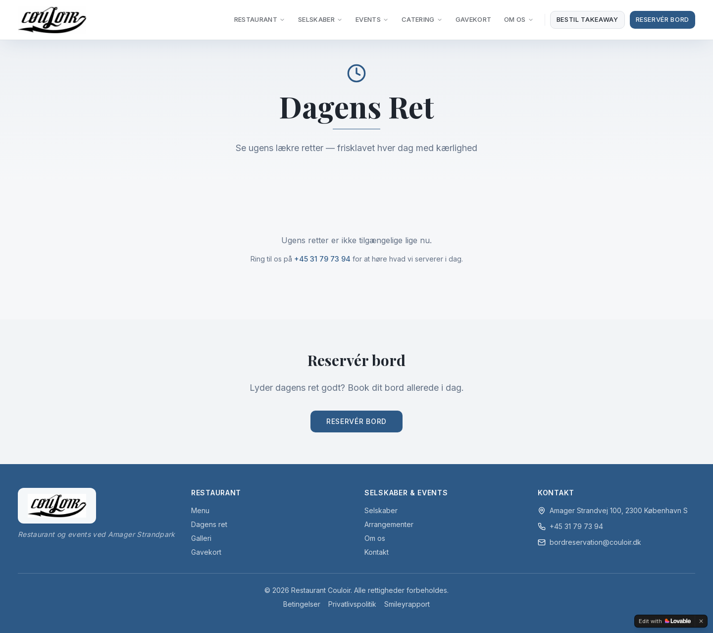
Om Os (519, 19)
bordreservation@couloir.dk (595, 542)
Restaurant (259, 19)
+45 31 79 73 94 (322, 259)
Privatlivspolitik (352, 604)
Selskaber (320, 19)
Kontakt (376, 552)
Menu (200, 510)
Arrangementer (388, 524)
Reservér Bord (662, 19)
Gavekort (474, 19)
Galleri (201, 538)
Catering (422, 19)
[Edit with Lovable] (665, 621)
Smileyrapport (407, 604)
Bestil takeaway (587, 19)
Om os (374, 538)
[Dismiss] (701, 621)
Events (372, 19)
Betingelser (301, 604)
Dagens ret (209, 524)
